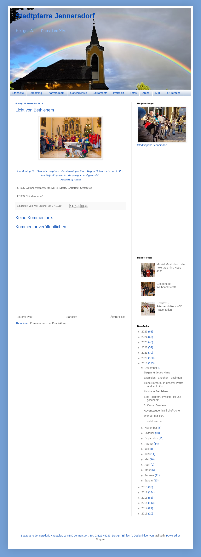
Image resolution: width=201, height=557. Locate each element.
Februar (150, 475)
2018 (144, 487)
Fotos (133, 92)
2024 (144, 336)
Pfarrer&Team (56, 92)
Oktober (150, 433)
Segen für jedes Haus (157, 372)
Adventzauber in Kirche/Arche (162, 410)
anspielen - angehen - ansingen (163, 377)
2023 (144, 342)
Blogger (100, 539)
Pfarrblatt (118, 92)
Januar (149, 480)
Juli (147, 448)
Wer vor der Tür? (154, 415)
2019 (144, 363)
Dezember (151, 367)
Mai (147, 459)
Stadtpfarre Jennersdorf (55, 16)
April (148, 464)
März (148, 469)
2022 (144, 347)
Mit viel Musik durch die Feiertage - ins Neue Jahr (171, 267)
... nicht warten (153, 421)
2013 (144, 513)
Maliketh (160, 535)
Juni (147, 454)
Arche (146, 92)
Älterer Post (118, 316)
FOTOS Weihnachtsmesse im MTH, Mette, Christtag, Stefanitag (53, 187)
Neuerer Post (24, 316)
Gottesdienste (78, 92)
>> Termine (174, 92)
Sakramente (100, 92)
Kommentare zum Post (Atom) (48, 323)
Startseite (18, 92)
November (151, 427)
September (151, 438)
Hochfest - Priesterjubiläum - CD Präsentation (169, 306)
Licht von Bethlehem (156, 391)
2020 (144, 358)
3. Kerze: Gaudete (155, 405)
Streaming (36, 92)
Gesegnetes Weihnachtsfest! (166, 285)
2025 (144, 331)
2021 (144, 352)
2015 (144, 502)
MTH (158, 92)
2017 (144, 492)
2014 (144, 508)
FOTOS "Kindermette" (29, 196)
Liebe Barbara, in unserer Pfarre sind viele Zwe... (163, 384)
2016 (144, 497)
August (149, 443)
